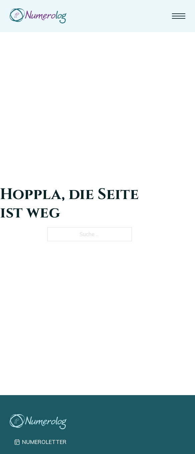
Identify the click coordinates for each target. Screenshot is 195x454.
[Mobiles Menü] (178, 16)
